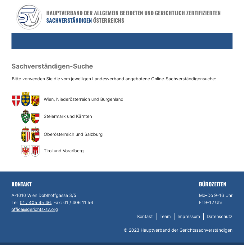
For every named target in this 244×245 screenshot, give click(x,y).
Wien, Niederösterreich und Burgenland (84, 99)
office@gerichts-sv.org (34, 209)
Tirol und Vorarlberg (64, 150)
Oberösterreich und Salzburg (73, 134)
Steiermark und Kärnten (68, 116)
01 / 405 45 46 (35, 202)
